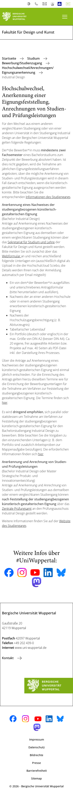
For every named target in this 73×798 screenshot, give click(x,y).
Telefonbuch (37, 4)
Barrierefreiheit (36, 770)
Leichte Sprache (60, 4)
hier (4, 402)
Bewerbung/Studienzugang (22, 63)
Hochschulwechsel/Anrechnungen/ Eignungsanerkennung (28, 70)
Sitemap (36, 778)
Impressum (36, 739)
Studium (33, 58)
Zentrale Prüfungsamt (17, 508)
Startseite (9, 58)
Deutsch (69, 4)
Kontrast (29, 4)
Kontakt (8, 658)
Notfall (52, 4)
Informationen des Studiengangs (48, 197)
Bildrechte (36, 755)
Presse (36, 763)
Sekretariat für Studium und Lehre (31, 242)
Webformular (11, 256)
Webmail (45, 4)
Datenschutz (36, 747)
